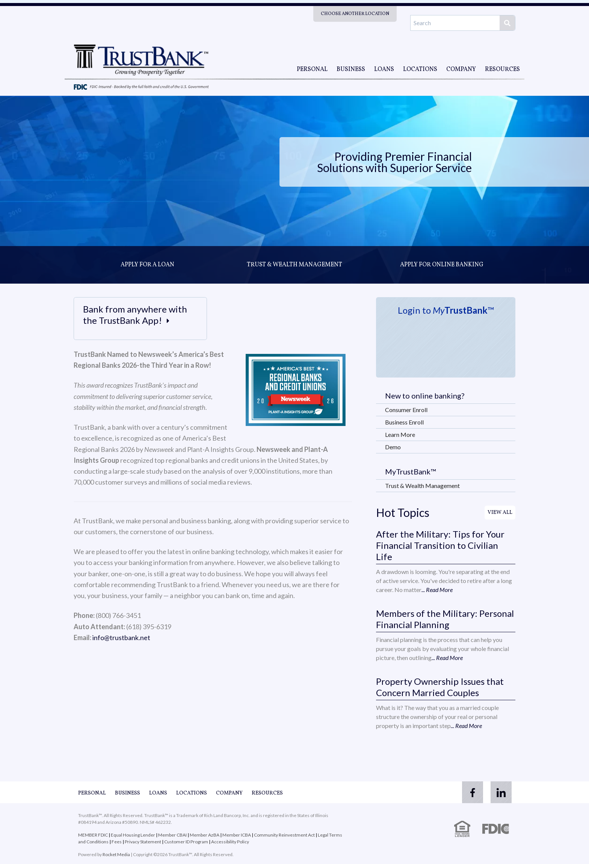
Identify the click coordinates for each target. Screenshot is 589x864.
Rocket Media (116, 854)
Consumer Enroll (406, 409)
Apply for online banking (441, 265)
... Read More (437, 589)
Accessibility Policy (230, 841)
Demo (393, 446)
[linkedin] (500, 792)
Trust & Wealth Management (294, 265)
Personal (312, 69)
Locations (420, 69)
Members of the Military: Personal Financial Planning (445, 619)
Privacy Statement (143, 841)
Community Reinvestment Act (284, 835)
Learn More (400, 434)
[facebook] (470, 792)
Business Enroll (404, 422)
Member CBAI (172, 835)
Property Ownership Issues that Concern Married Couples (440, 687)
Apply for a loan (147, 265)
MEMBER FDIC (93, 835)
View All (500, 512)
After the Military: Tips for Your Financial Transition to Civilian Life (440, 545)
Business (351, 69)
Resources (502, 69)
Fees (117, 841)
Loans (384, 69)
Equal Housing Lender (133, 835)
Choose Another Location (355, 14)
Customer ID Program (186, 841)
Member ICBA (236, 835)
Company (461, 69)
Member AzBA (205, 835)
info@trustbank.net (121, 637)
